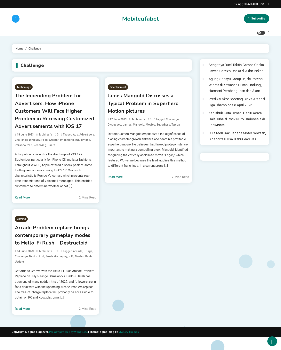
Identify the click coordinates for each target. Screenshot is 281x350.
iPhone (85, 150)
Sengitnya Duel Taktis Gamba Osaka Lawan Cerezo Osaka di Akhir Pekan (236, 68)
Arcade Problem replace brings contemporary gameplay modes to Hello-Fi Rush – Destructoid (55, 247)
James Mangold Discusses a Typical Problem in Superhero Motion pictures (145, 104)
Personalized (23, 156)
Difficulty (34, 150)
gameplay (60, 269)
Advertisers (86, 145)
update (19, 274)
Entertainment (118, 87)
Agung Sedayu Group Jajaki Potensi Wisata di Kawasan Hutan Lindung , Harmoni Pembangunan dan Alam (236, 85)
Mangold (138, 126)
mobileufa (45, 145)
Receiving (40, 156)
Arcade (77, 263)
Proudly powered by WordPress (70, 344)
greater (54, 150)
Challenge (21, 150)
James (127, 126)
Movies (150, 126)
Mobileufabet (140, 19)
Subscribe (256, 18)
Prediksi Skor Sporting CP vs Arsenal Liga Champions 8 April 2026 (237, 102)
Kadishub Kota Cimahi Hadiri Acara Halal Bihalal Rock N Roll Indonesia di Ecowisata (237, 119)
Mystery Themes (131, 344)
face (44, 150)
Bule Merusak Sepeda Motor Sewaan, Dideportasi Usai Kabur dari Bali (237, 136)
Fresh (49, 269)
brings (88, 263)
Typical (176, 126)
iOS (77, 150)
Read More (22, 208)
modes (79, 269)
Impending (67, 150)
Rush (88, 269)
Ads (75, 145)
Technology (24, 87)
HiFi (71, 269)
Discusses (114, 126)
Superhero (163, 126)
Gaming (21, 230)
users (51, 156)
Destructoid (36, 269)
